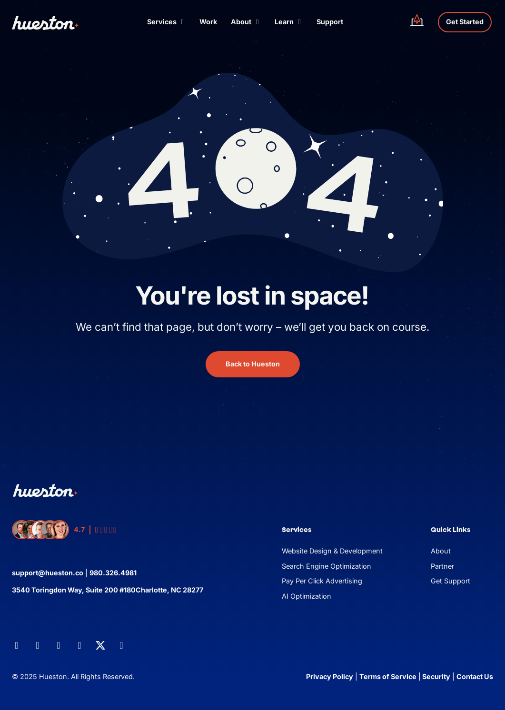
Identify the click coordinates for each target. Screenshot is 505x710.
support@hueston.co (47, 573)
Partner (442, 566)
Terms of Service (387, 676)
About (441, 551)
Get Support (450, 581)
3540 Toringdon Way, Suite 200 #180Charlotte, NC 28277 (107, 590)
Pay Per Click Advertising (322, 581)
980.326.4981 (113, 573)
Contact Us (474, 676)
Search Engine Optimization (326, 566)
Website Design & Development (332, 551)
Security (435, 676)
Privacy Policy (329, 676)
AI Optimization (306, 596)
